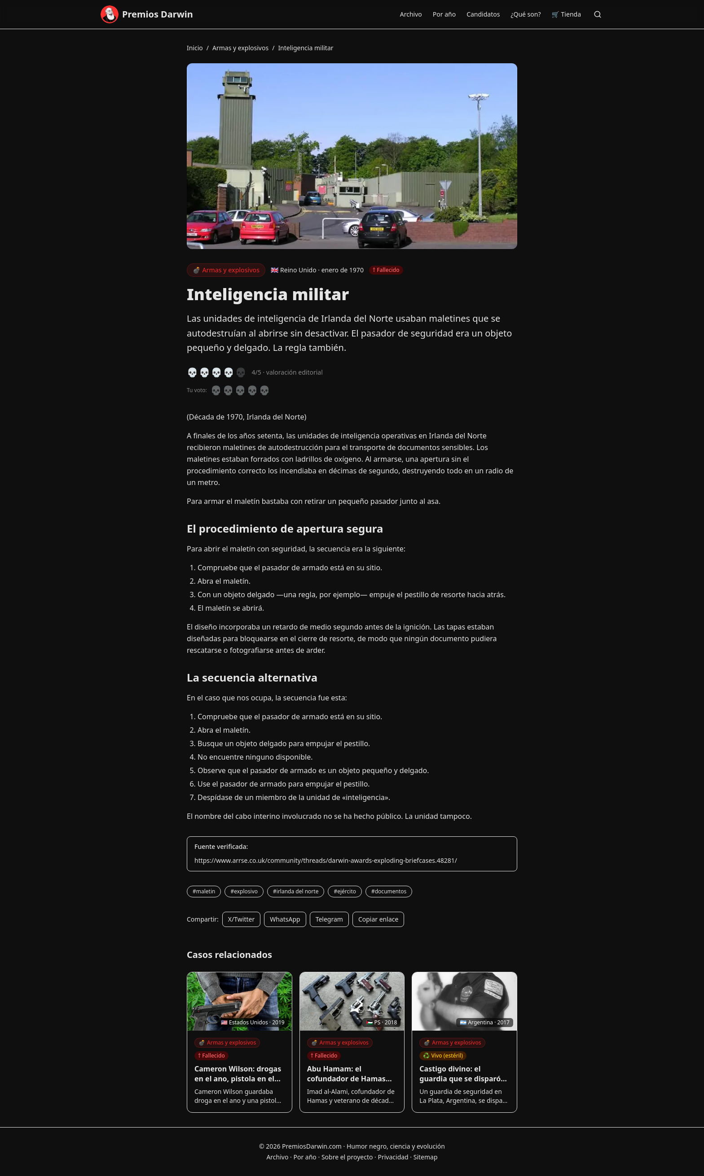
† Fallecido (211, 1055)
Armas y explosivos (240, 48)
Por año (444, 14)
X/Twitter (241, 919)
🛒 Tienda (566, 14)
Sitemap (426, 1157)
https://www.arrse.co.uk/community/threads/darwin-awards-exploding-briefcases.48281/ (325, 860)
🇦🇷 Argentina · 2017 (485, 1022)
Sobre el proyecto (347, 1157)
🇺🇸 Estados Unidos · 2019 (253, 1022)
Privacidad (393, 1157)
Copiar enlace (378, 919)
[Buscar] (597, 14)
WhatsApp (285, 919)
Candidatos (483, 14)
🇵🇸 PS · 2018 (381, 1022)
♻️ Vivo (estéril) (443, 1055)
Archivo (411, 14)
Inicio (195, 48)
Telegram (329, 919)
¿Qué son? (525, 14)
